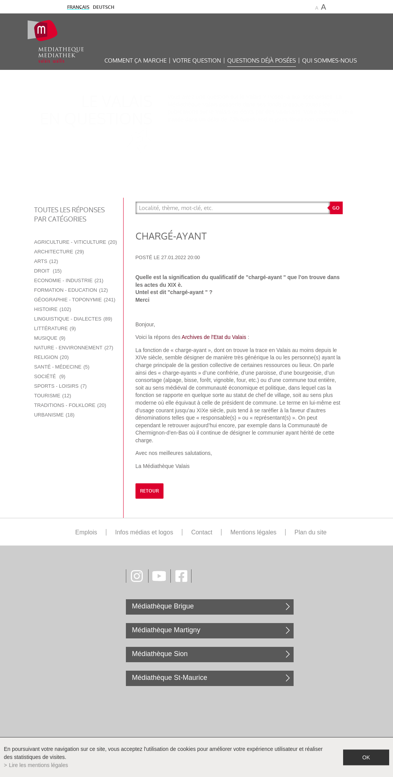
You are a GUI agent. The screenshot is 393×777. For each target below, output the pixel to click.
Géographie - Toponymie (75, 300)
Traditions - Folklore (70, 405)
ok (366, 757)
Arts (46, 261)
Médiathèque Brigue (163, 606)
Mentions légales (253, 532)
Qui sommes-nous (329, 60)
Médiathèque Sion (160, 654)
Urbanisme (54, 415)
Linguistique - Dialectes (73, 319)
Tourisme (52, 395)
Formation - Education (71, 290)
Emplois (86, 532)
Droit (48, 271)
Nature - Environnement (73, 347)
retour (149, 491)
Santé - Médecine (61, 367)
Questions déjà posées (261, 60)
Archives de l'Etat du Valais (214, 337)
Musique (50, 338)
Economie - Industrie (69, 280)
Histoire (52, 309)
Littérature (55, 328)
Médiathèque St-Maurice (169, 677)
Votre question (197, 60)
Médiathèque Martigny (166, 630)
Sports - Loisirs (60, 386)
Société (50, 376)
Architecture (59, 252)
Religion (51, 357)
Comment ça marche (135, 60)
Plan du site (310, 532)
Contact (201, 532)
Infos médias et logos (144, 532)
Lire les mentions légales (38, 765)
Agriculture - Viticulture (75, 242)
